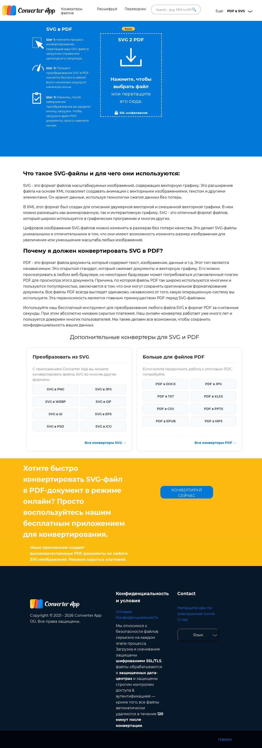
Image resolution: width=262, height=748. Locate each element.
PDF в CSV (165, 409)
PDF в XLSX (213, 396)
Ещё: (230, 11)
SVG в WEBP (55, 401)
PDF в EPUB (166, 421)
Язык (198, 635)
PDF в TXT (165, 396)
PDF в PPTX (213, 409)
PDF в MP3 (213, 421)
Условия (124, 612)
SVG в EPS (103, 414)
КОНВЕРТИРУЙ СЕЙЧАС (186, 493)
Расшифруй (107, 9)
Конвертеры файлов (71, 11)
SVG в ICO (103, 426)
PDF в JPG (213, 384)
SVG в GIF (103, 401)
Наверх (225, 739)
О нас (182, 619)
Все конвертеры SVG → (105, 443)
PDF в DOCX (166, 384)
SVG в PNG (55, 389)
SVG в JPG (103, 389)
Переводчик (135, 9)
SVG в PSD (55, 426)
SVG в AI (55, 414)
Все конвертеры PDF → (215, 443)
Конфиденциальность (137, 617)
